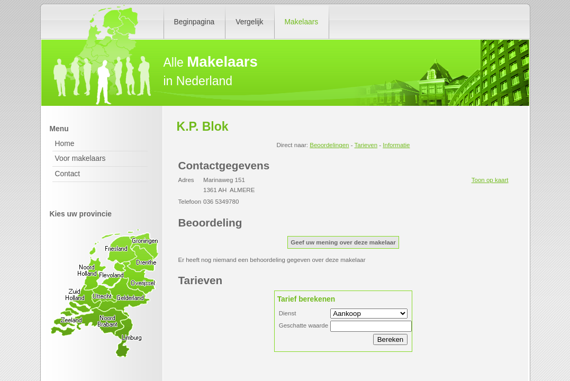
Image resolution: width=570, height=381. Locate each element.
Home (65, 143)
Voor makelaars (80, 158)
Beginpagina (194, 21)
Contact (67, 173)
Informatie (396, 145)
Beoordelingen (329, 145)
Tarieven (366, 145)
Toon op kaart (490, 180)
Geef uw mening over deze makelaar (343, 242)
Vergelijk (249, 21)
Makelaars (302, 21)
